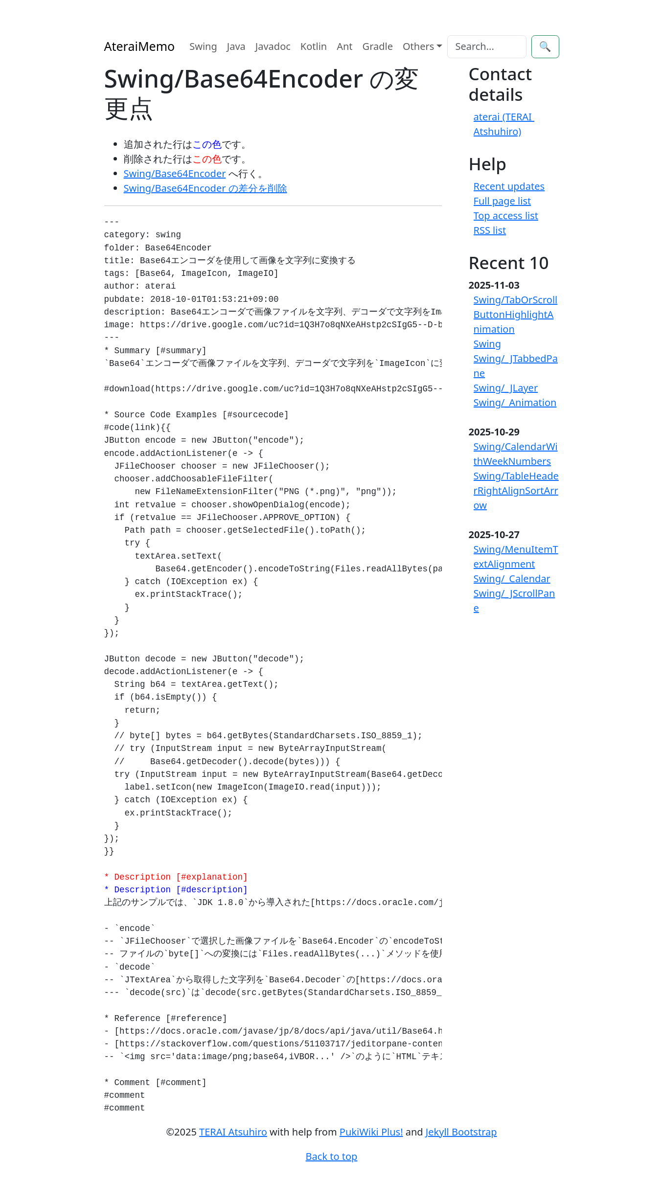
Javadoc (273, 46)
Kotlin (313, 46)
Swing (203, 46)
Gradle (378, 46)
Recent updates (509, 186)
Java (236, 46)
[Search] (486, 46)
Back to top (332, 1156)
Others (418, 46)
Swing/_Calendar (512, 578)
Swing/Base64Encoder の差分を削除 (205, 188)
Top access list (506, 215)
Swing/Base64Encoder (175, 173)
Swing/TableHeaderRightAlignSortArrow (516, 490)
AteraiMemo (139, 46)
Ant (344, 46)
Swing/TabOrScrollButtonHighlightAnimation (516, 314)
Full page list (502, 200)
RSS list (490, 230)
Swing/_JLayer (506, 387)
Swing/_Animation (515, 402)
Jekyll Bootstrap (461, 1131)
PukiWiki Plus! (371, 1131)
